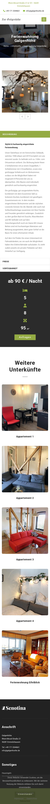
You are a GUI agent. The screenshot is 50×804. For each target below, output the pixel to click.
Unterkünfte (16, 46)
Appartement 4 (25, 620)
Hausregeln (6, 773)
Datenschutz (25, 801)
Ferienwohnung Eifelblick (25, 682)
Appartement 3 (25, 559)
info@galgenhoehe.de (33, 11)
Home (6, 46)
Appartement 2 (25, 497)
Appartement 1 (25, 436)
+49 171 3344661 (11, 11)
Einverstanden (25, 794)
